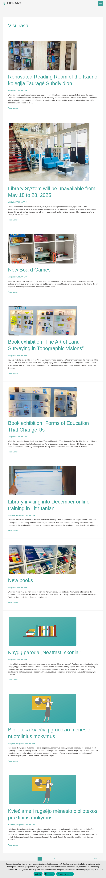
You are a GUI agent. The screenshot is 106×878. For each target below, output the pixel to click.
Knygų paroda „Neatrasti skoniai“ (44, 652)
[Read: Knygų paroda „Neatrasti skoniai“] (42, 631)
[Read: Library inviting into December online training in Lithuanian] (42, 480)
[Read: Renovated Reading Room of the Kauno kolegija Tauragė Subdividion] (42, 55)
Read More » (13, 108)
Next (97, 858)
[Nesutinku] (102, 869)
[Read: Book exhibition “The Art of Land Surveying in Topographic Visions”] (42, 320)
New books (20, 580)
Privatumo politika (65, 874)
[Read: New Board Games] (42, 249)
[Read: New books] (42, 559)
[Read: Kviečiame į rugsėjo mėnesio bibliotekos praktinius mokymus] (42, 790)
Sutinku (38, 874)
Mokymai (11, 515)
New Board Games (29, 270)
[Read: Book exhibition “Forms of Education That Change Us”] (42, 402)
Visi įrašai (11, 90)
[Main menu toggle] (100, 3)
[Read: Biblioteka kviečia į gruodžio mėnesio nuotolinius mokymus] (42, 708)
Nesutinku (49, 874)
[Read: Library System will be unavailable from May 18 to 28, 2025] (49, 152)
